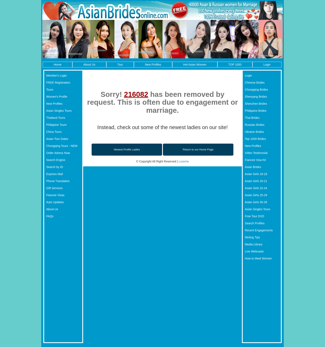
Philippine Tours (56, 124)
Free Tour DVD (254, 216)
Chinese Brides (254, 82)
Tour (120, 64)
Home (57, 64)
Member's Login (56, 75)
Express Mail (54, 174)
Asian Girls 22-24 (256, 188)
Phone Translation (58, 181)
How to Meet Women (258, 258)
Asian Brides (253, 167)
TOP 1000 (234, 64)
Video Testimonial (256, 153)
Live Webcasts (254, 251)
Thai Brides (252, 117)
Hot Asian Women (194, 64)
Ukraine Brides (254, 131)
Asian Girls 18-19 (256, 174)
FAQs (49, 216)
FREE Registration (58, 82)
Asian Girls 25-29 (256, 195)
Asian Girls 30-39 (256, 202)
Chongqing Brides (256, 89)
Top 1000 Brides (255, 138)
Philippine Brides (255, 110)
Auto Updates (55, 202)
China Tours (54, 131)
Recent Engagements (259, 230)
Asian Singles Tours (59, 110)
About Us (89, 64)
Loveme (183, 161)
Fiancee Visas (55, 195)
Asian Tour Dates (57, 138)
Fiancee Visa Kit (255, 160)
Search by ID (54, 167)
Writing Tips (252, 237)
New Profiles (153, 64)
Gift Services (54, 188)
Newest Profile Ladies (127, 149)
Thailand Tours (55, 117)
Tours (49, 89)
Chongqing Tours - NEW (62, 146)
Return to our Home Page (198, 149)
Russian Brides (254, 124)
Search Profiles (254, 223)
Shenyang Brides (256, 96)
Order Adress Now (58, 153)
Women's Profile (56, 96)
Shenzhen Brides (256, 103)
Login (266, 64)
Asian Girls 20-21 (256, 181)
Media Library (253, 244)
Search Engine (55, 160)
